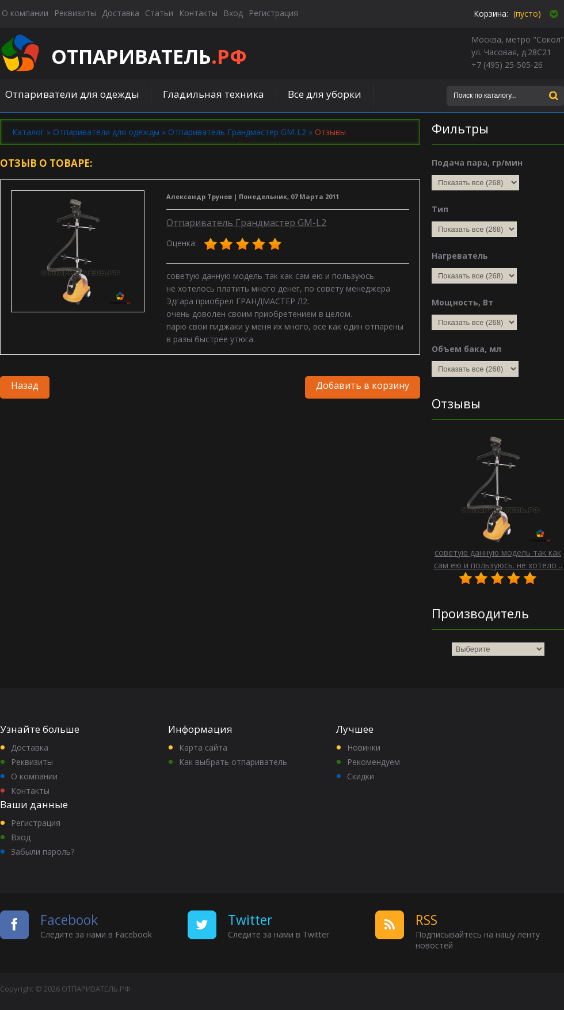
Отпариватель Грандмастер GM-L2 (246, 222)
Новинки (363, 747)
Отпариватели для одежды (72, 94)
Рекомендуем (373, 761)
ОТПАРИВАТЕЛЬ (149, 56)
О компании (34, 776)
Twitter (250, 919)
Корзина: (491, 13)
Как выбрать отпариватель (233, 761)
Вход (21, 837)
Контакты (30, 790)
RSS (426, 919)
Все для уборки (324, 94)
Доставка (29, 747)
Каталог (28, 132)
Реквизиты (32, 761)
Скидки (360, 776)
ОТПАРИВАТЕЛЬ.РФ (96, 989)
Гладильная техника (213, 94)
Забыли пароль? (42, 851)
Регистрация (35, 822)
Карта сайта (203, 747)
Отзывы (330, 132)
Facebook (69, 919)
